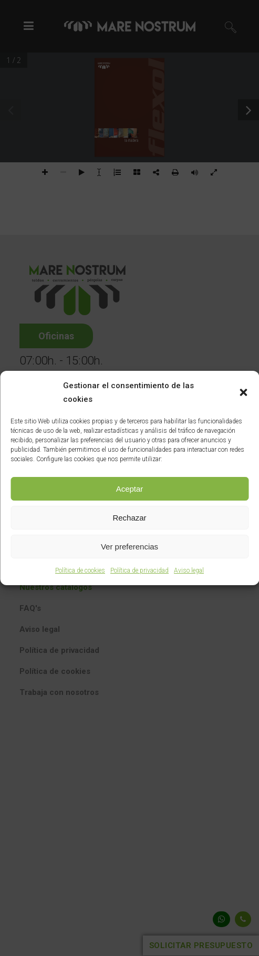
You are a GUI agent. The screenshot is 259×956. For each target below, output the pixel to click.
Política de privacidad (139, 570)
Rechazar (129, 517)
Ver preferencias (129, 546)
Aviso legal (189, 570)
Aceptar (129, 488)
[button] (243, 392)
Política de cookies (80, 570)
